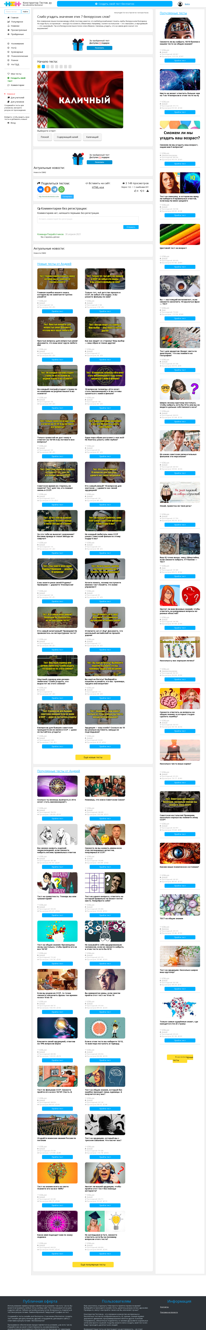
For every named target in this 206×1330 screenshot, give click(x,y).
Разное (13, 60)
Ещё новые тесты (93, 757)
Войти (187, 4)
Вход (12, 122)
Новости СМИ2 (40, 172)
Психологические (18, 56)
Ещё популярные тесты (93, 1264)
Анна (163, 310)
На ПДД (13, 64)
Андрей (120, 13)
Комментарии (16, 85)
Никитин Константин (169, 155)
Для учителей (16, 97)
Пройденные (16, 34)
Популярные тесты (173, 13)
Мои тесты (14, 73)
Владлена (165, 929)
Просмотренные (17, 30)
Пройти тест (57, 311)
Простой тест (133, 13)
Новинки (13, 25)
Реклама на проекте (169, 1312)
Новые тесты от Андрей (54, 264)
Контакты (164, 1307)
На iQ (12, 47)
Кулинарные (15, 51)
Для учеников (16, 101)
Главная (13, 17)
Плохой (45, 137)
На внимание (16, 43)
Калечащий (92, 137)
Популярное (15, 21)
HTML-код (98, 187)
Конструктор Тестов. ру (37, 3)
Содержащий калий (67, 137)
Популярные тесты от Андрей (58, 771)
